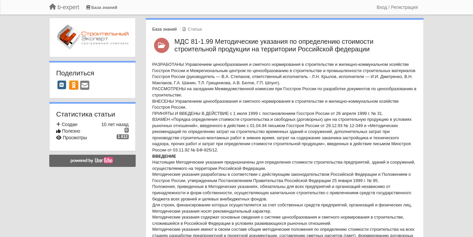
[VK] (62, 85)
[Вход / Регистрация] (397, 7)
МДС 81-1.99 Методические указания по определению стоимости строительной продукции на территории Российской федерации (273, 45)
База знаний (164, 29)
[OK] (74, 85)
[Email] (84, 86)
